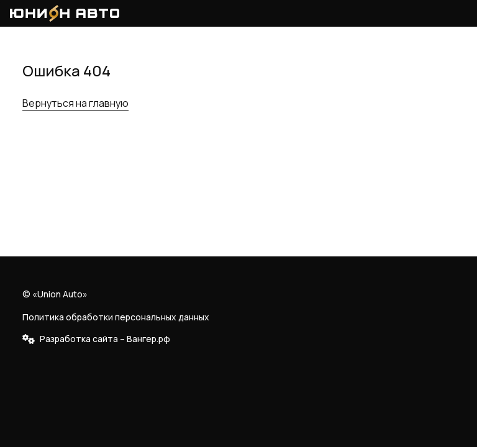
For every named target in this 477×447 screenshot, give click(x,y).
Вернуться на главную (75, 103)
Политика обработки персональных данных (115, 317)
